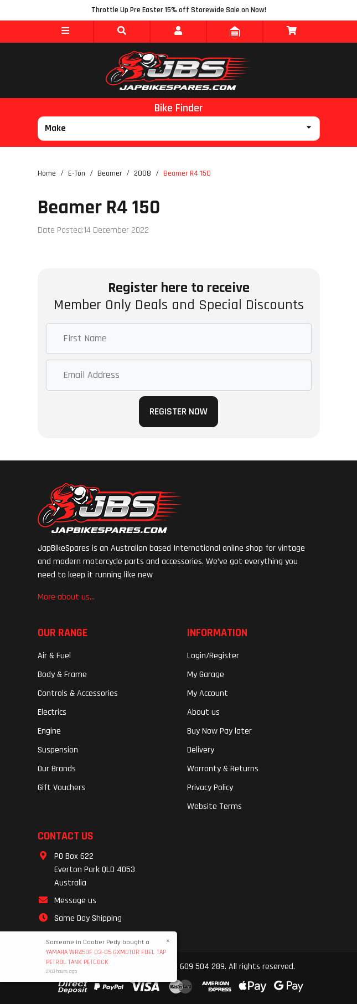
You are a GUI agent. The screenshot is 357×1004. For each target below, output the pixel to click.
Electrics (52, 712)
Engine (49, 731)
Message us (75, 900)
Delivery (200, 750)
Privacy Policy (210, 787)
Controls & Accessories (78, 693)
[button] (65, 32)
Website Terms (214, 806)
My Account (207, 693)
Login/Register (213, 656)
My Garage (205, 674)
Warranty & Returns (222, 769)
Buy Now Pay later (219, 731)
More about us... (66, 597)
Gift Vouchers (61, 787)
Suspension (58, 750)
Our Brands (57, 769)
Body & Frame (62, 674)
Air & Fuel (54, 656)
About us (203, 712)
